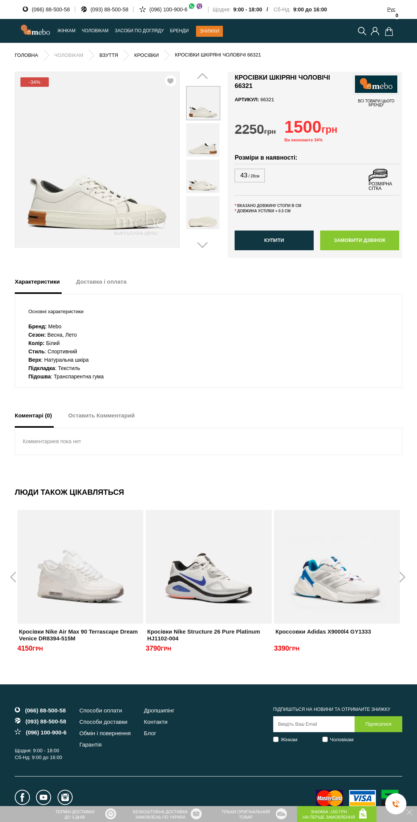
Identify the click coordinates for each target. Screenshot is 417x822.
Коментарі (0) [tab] (33, 415)
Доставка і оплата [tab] (101, 281)
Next (212, 158)
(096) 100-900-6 (176, 9)
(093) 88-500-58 (109, 9)
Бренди (179, 30)
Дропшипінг (159, 710)
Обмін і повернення (105, 733)
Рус (391, 9)
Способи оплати (100, 710)
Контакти (155, 722)
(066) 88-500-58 (51, 9)
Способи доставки (103, 722)
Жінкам (289, 739)
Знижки (209, 31)
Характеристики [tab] (37, 281)
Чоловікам (342, 739)
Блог (150, 733)
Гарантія (90, 744)
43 (249, 175)
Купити (274, 240)
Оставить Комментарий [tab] (101, 415)
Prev (196, 158)
